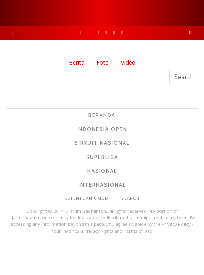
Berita (76, 62)
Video (128, 62)
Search (130, 198)
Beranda (102, 115)
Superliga (102, 157)
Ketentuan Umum (86, 198)
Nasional (102, 171)
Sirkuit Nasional (102, 143)
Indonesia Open (102, 129)
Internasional (102, 185)
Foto (102, 62)
